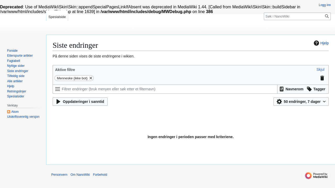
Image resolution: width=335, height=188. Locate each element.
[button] (320, 69)
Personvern (59, 175)
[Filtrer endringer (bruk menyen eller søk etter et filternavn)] (165, 89)
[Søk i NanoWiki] (297, 16)
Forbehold (100, 175)
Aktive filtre (65, 70)
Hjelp (320, 43)
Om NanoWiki (80, 175)
